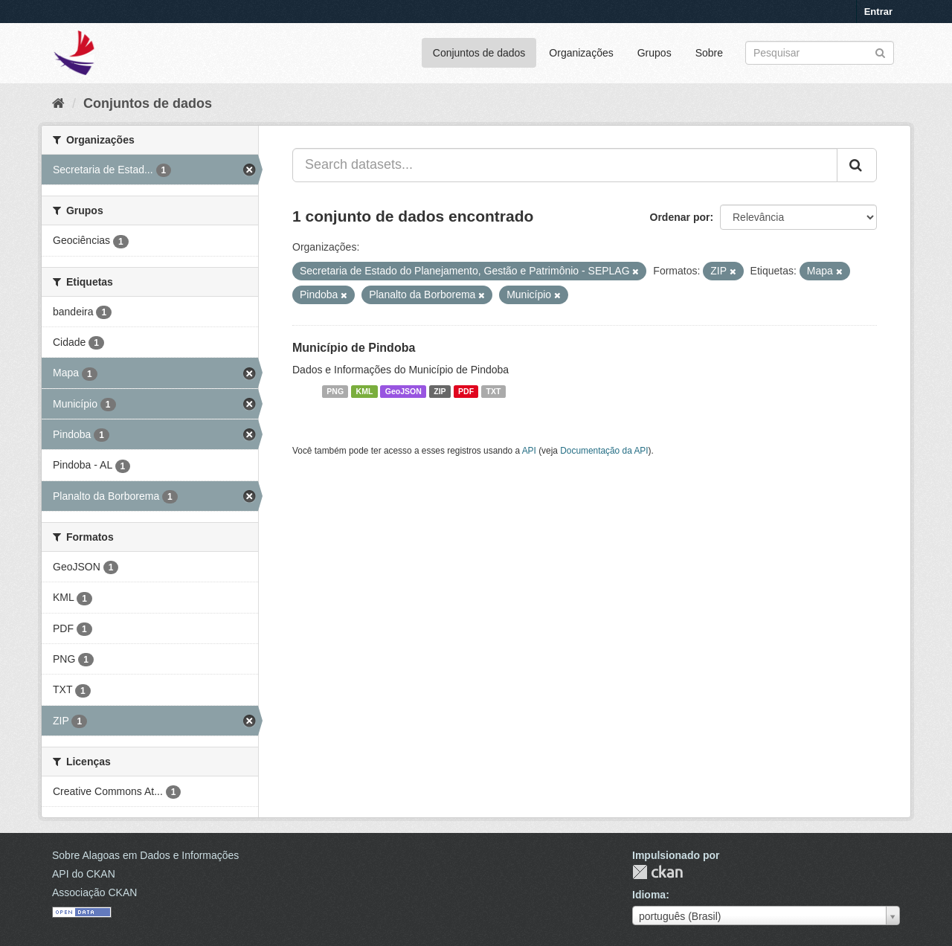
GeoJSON (403, 391)
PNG (335, 391)
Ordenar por (680, 217)
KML (364, 391)
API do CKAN (83, 874)
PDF (466, 391)
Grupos (654, 53)
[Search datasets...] (564, 165)
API (529, 450)
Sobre (709, 53)
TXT (493, 391)
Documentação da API (604, 450)
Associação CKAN (94, 892)
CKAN (657, 872)
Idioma (649, 895)
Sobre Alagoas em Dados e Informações (145, 855)
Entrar (878, 11)
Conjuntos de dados (479, 53)
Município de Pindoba (353, 347)
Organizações (581, 53)
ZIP (440, 391)
